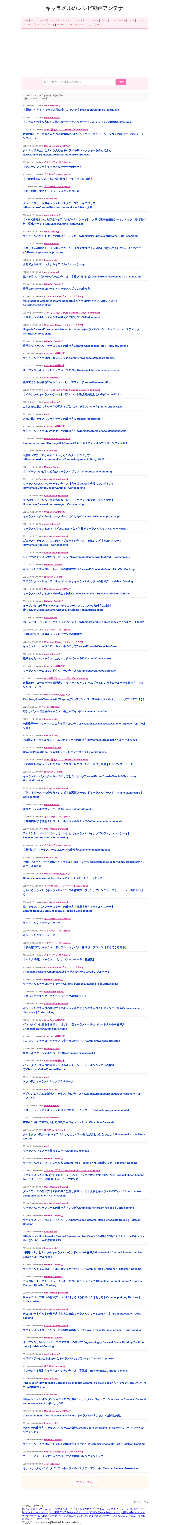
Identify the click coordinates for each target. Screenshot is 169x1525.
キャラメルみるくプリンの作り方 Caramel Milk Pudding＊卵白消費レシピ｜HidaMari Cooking (80, 1162)
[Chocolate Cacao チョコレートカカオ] (63, 296)
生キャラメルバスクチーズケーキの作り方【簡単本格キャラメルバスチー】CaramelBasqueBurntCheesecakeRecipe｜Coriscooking (68, 908)
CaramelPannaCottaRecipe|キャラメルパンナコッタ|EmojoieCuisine (65, 752)
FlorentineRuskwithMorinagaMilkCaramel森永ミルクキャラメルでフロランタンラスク (75, 443)
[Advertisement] (84, 53)
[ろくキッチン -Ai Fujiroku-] (57, 162)
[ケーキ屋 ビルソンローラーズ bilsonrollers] (65, 129)
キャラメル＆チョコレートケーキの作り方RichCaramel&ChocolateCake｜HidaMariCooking (79, 569)
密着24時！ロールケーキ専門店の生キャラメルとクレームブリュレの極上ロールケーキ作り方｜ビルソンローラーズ (83, 684)
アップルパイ (47, 24)
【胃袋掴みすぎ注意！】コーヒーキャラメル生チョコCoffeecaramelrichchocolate (72, 821)
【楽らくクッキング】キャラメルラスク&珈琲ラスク (55, 996)
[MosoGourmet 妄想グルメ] (57, 146)
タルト (85, 20)
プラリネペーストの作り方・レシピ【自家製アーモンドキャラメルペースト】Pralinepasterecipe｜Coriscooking (83, 794)
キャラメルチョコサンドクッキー (43, 923)
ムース (95, 20)
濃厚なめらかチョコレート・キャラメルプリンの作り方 (56, 288)
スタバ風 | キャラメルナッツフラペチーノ (48, 1081)
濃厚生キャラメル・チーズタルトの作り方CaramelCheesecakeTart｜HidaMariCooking (75, 345)
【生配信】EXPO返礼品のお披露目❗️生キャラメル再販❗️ (58, 178)
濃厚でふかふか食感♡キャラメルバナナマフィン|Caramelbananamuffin (66, 382)
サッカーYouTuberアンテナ (41, 1515)
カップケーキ (94, 24)
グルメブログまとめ (88, 1509)
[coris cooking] (51, 231)
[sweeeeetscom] (51, 1048)
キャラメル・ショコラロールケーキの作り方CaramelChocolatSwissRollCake (70, 646)
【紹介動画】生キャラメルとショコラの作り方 (51, 191)
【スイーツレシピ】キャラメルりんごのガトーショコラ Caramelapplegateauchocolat (76, 1110)
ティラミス (80, 24)
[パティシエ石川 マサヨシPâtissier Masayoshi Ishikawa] (71, 1170)
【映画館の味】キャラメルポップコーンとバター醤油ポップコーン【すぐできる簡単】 (75, 947)
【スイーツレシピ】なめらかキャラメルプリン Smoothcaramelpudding (67, 471)
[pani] (46, 1077)
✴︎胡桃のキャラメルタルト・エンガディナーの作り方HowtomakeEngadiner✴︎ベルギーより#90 (80, 739)
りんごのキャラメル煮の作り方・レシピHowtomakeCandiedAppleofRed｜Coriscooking (76, 557)
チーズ (43, 20)
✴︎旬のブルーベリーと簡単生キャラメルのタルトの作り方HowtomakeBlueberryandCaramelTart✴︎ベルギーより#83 (83, 863)
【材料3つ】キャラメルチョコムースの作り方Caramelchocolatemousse (66, 849)
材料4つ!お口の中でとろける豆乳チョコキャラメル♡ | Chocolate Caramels (68, 1122)
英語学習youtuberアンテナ (105, 1512)
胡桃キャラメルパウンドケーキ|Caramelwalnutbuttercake (58, 809)
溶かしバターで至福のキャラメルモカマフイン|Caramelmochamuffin (65, 711)
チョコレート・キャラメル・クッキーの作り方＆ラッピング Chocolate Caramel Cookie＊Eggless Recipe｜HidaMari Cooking (82, 1283)
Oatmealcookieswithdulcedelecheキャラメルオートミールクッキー (64, 878)
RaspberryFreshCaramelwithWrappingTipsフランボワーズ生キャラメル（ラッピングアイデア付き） (84, 699)
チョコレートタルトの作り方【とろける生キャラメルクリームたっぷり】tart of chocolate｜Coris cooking (82, 1315)
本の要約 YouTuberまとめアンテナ (69, 1512)
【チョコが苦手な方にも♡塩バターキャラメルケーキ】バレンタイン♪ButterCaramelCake (77, 121)
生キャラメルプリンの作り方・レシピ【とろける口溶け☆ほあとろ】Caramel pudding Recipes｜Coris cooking (82, 1299)
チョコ (34, 20)
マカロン (64, 20)
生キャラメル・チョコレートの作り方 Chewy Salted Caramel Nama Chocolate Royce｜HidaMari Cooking (82, 1221)
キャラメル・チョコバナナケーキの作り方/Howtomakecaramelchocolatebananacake (74, 430)
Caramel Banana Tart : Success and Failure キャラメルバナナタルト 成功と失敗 (72, 1415)
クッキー (53, 20)
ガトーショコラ (64, 24)
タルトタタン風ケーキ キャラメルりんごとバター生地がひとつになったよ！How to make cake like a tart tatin (84, 1136)
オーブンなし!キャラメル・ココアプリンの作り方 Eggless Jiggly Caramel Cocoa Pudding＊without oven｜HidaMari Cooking (84, 1344)
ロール (122, 20)
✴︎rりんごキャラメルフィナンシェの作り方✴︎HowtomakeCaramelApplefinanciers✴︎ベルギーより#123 (84, 622)
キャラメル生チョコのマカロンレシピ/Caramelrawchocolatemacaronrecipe (69, 357)
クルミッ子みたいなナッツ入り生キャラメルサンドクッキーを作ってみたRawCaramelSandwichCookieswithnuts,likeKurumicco (67, 152)
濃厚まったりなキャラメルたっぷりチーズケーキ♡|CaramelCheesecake (67, 658)
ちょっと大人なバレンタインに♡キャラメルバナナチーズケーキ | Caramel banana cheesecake (81, 1468)
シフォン (75, 20)
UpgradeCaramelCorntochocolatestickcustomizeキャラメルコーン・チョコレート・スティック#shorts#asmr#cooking (81, 331)
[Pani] (46, 414)
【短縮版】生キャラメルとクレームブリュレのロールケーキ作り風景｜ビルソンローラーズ (78, 764)
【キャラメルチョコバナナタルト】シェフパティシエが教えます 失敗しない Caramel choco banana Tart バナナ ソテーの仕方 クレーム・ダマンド (83, 1177)
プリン (104, 20)
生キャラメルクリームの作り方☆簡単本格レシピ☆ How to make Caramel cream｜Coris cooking (82, 1330)
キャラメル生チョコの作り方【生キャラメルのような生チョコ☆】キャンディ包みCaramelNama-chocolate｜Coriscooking (82, 1010)
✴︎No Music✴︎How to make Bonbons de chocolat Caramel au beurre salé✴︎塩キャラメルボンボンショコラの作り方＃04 (84, 1384)
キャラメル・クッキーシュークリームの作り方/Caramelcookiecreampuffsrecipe (71, 516)
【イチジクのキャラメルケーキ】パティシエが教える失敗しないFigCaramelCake (72, 394)
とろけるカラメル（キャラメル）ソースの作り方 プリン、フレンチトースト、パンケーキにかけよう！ (83, 892)
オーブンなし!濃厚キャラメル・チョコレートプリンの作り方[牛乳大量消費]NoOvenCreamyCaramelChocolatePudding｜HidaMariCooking (67, 607)
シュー (112, 20)
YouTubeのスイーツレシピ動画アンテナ (123, 1509)
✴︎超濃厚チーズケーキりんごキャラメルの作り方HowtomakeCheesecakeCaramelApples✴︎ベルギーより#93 (84, 725)
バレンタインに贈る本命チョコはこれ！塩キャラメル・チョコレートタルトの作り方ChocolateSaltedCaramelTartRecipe (74, 1026)
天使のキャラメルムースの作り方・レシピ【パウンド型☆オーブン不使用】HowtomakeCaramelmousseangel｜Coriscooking (68, 502)
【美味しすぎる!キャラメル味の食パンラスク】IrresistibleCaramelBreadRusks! (71, 109)
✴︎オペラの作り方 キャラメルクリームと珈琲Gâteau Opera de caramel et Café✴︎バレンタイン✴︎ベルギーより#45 (83, 1429)
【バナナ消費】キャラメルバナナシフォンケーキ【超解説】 (59, 959)
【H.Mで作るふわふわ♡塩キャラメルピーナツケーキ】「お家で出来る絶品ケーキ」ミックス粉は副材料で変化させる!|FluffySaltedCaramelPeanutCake (84, 221)
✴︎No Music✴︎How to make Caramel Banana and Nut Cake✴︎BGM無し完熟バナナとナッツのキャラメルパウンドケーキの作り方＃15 (84, 1238)
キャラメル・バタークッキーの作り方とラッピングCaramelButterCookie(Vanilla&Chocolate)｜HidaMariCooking (81, 778)
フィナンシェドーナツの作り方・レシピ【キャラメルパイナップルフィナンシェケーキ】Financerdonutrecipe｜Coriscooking (76, 835)
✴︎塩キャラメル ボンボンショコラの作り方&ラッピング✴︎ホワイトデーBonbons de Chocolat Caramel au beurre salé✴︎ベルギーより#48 (84, 1401)
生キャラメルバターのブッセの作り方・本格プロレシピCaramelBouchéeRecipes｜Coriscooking (82, 276)
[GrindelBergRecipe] (53, 991)
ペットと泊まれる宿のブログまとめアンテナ (83, 1515)
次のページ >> (84, 1482)
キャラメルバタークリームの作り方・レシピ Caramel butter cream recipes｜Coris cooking (78, 1207)
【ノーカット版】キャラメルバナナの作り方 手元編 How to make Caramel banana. (75, 1370)
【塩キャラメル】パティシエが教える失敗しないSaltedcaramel (61, 317)
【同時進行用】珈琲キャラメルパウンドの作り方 (52, 634)
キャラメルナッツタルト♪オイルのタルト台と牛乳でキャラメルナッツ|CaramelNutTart (75, 528)
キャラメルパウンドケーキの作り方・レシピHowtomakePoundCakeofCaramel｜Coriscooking (80, 235)
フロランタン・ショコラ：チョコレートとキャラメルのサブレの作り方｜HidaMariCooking (78, 581)
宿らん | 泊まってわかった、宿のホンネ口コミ (49, 1509)
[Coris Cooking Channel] (55, 479)
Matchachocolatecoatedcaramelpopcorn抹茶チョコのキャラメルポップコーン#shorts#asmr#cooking (70, 302)
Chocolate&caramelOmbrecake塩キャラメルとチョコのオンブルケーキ (66, 971)
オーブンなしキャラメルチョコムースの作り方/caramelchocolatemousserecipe (71, 370)
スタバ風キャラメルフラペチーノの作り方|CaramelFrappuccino (62, 418)
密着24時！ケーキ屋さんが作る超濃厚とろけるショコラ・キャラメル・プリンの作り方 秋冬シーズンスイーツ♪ (83, 136)
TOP (26, 20)
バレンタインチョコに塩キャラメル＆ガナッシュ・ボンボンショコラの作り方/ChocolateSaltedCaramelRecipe (68, 1067)
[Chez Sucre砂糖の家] (54, 353)
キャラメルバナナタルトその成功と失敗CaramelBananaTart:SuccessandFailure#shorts (76, 593)
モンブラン (33, 24)
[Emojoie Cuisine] (52, 747)
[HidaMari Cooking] (53, 284)
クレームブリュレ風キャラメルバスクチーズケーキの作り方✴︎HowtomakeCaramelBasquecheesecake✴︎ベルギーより (59, 205)
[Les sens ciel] (50, 199)
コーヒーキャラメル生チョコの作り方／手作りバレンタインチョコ (63, 1456)
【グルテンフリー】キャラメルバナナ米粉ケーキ (52, 166)
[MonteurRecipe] (51, 467)
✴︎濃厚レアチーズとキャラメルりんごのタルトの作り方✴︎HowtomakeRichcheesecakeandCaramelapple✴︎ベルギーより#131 (64, 457)
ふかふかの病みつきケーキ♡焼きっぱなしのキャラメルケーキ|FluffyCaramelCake (72, 406)
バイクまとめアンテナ (35, 1512)
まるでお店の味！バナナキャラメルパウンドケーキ (54, 264)
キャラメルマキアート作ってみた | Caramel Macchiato (56, 1150)
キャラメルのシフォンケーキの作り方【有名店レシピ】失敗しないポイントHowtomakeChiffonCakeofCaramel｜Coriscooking (68, 485)
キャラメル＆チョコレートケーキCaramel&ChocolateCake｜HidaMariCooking (70, 983)
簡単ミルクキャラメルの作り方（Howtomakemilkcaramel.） (59, 1053)
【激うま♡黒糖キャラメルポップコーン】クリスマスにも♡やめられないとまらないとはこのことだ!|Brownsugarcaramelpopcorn (82, 250)
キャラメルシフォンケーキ (39, 935)
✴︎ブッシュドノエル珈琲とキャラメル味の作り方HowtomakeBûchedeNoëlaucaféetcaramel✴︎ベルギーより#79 (83, 1095)
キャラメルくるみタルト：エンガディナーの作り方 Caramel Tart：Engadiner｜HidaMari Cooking (82, 1268)
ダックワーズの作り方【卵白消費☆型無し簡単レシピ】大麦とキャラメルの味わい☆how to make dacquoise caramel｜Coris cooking (82, 1193)
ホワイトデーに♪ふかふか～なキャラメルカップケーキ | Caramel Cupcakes (68, 1358)
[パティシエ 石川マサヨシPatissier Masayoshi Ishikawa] (71, 313)
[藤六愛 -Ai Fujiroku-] (54, 1130)
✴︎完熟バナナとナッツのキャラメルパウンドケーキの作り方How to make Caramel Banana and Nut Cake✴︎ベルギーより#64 (83, 1254)
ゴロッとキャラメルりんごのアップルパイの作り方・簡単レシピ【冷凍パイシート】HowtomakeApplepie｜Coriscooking (74, 542)
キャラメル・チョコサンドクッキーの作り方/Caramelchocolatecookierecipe (69, 670)
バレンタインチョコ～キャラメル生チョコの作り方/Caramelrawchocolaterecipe (71, 1040)
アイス (131, 20)
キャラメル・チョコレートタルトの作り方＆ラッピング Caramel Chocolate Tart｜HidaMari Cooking (84, 1444)
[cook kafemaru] (51, 105)
